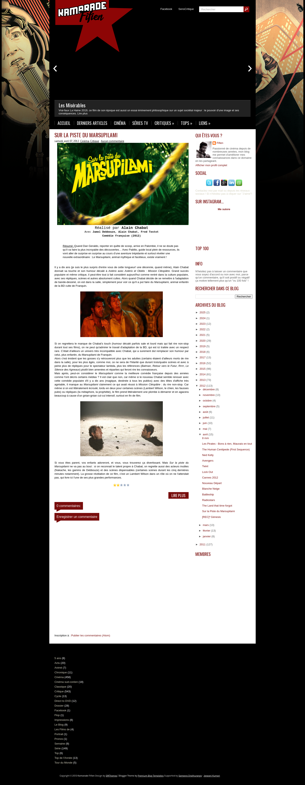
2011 (203, 544)
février (207, 530)
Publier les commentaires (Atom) (90, 635)
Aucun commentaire (112, 141)
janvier (207, 536)
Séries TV (140, 123)
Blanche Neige (211, 488)
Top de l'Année (63, 757)
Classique (60, 686)
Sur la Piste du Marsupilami (86, 135)
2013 (203, 379)
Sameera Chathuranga (190, 775)
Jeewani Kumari (212, 775)
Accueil (64, 123)
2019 (203, 346)
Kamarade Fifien (86, 775)
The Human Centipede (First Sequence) (226, 449)
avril (205, 434)
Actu (57, 662)
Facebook (166, 9)
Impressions (61, 719)
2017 (203, 357)
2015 (203, 368)
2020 (203, 340)
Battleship (208, 494)
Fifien (220, 142)
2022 (203, 329)
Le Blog (59, 724)
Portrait (58, 734)
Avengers (207, 460)
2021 (203, 334)
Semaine (59, 743)
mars (206, 525)
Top (56, 753)
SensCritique (186, 9)
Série (57, 748)
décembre (209, 389)
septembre (209, 406)
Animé (58, 667)
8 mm (205, 438)
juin (205, 423)
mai (205, 428)
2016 (203, 363)
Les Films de (62, 729)
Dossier (59, 705)
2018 (203, 351)
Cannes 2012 (210, 477)
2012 (203, 385)
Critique (94, 141)
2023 (203, 323)
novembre (209, 395)
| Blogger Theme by (140, 775)
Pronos (58, 738)
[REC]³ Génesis (211, 517)
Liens (204, 123)
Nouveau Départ (212, 483)
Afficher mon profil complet (211, 165)
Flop (57, 715)
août (206, 411)
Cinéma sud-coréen (66, 681)
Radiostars (208, 500)
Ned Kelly (208, 455)
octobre (208, 400)
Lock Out (207, 472)
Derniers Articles (92, 123)
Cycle (57, 696)
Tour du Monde (63, 762)
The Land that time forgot (217, 505)
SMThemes (111, 775)
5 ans (57, 658)
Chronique (60, 672)
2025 (203, 312)
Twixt (205, 466)
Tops (186, 123)
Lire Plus (178, 495)
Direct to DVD (62, 700)
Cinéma (120, 123)
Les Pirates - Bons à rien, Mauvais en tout (227, 443)
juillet (206, 417)
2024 (203, 318)
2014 (203, 374)
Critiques (164, 123)
